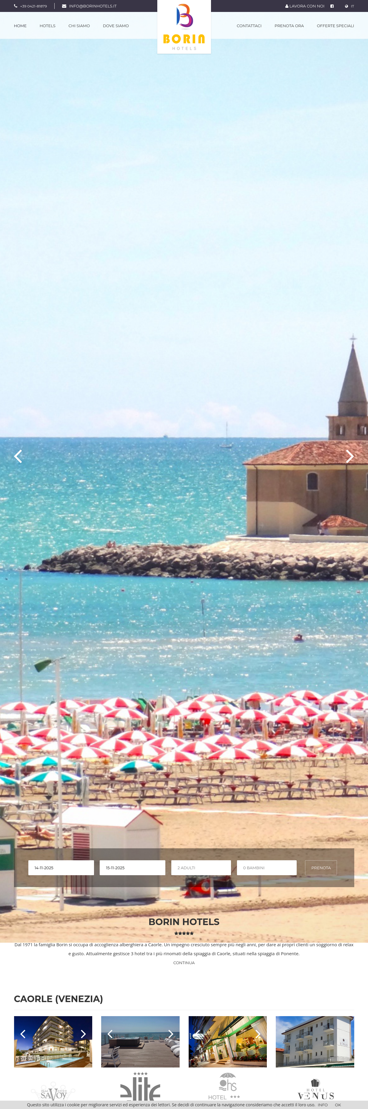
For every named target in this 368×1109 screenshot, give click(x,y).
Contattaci (249, 25)
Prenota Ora (289, 25)
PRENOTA (321, 867)
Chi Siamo (79, 25)
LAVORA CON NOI (304, 6)
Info (323, 1104)
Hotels (48, 25)
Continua (184, 962)
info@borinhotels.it (93, 6)
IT (349, 6)
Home (20, 25)
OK (338, 1104)
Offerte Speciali (335, 25)
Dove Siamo (116, 25)
